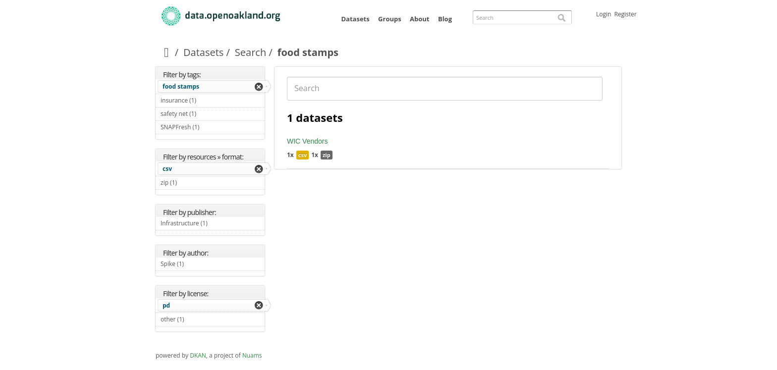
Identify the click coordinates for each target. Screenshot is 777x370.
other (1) (196, 319)
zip (327, 155)
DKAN (198, 355)
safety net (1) (208, 113)
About (419, 18)
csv (167, 168)
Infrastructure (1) (213, 224)
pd (166, 305)
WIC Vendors (307, 141)
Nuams (252, 355)
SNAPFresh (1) (211, 127)
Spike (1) (195, 264)
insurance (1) (208, 100)
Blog (445, 18)
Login (603, 14)
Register (625, 14)
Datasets (355, 18)
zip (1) (189, 182)
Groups (389, 18)
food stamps (181, 86)
